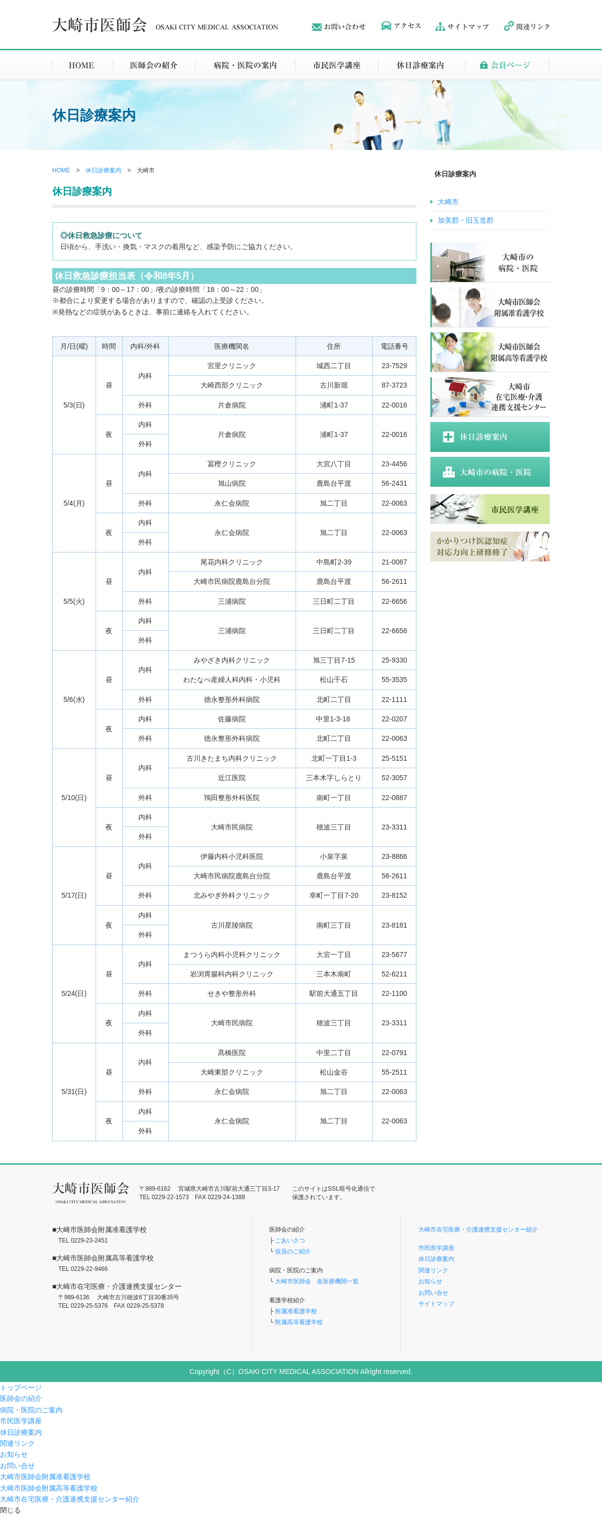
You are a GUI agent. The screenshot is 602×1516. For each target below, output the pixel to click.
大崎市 (448, 202)
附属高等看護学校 (299, 1322)
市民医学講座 (436, 1247)
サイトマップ (436, 1303)
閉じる (10, 1510)
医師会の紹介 (21, 1398)
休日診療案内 (103, 170)
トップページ (21, 1387)
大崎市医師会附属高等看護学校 (49, 1488)
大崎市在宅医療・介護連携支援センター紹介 (478, 1229)
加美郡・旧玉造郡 (466, 220)
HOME (61, 170)
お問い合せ (433, 1292)
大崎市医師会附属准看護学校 (45, 1477)
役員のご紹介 (293, 1251)
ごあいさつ (290, 1240)
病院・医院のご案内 (31, 1410)
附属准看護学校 (296, 1311)
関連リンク (433, 1270)
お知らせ (430, 1281)
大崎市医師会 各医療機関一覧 (316, 1281)
